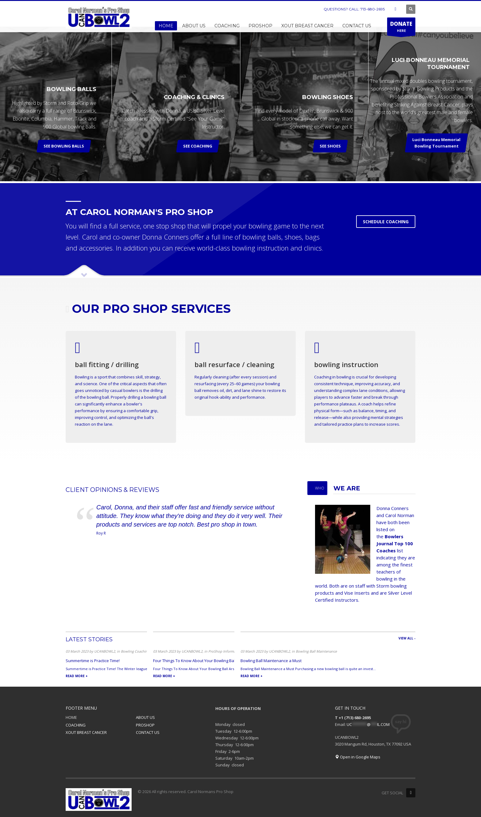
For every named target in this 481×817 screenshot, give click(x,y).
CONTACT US (148, 732)
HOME (71, 717)
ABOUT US (145, 717)
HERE (401, 28)
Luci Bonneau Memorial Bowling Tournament (437, 143)
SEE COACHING (198, 146)
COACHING (76, 725)
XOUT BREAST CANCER (86, 732)
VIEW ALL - (406, 638)
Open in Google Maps (357, 757)
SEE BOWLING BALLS (64, 146)
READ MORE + (77, 676)
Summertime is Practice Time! (93, 660)
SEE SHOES (330, 146)
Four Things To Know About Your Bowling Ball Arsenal (202, 660)
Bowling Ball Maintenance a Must (271, 660)
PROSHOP (145, 725)
